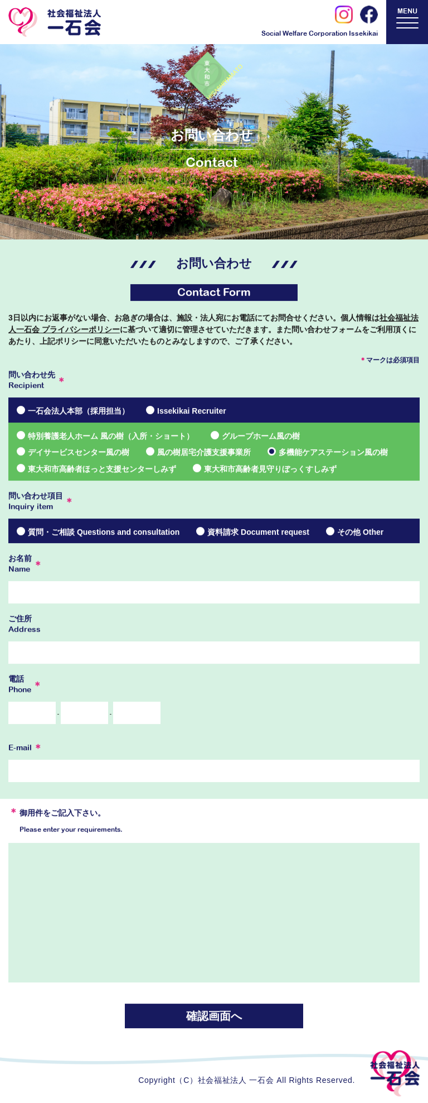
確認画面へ (214, 1017)
